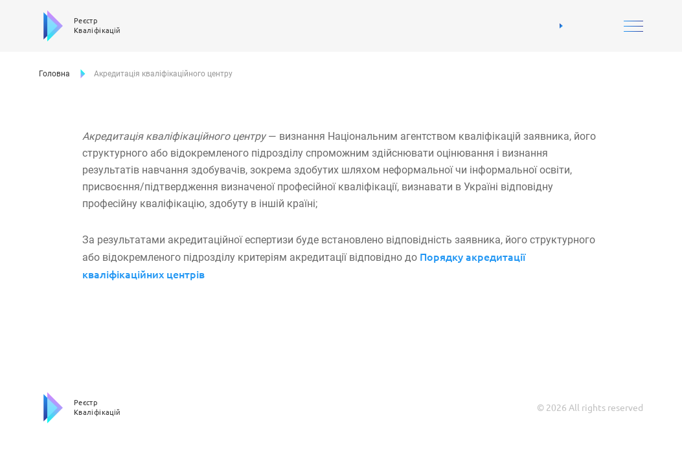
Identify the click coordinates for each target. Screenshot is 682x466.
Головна (54, 73)
